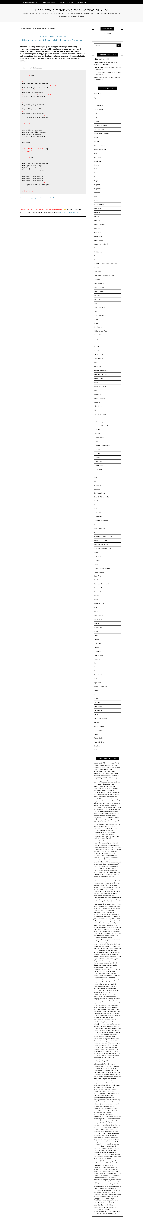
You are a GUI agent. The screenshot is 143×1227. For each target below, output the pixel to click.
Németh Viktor (99, 588)
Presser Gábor (99, 655)
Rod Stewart (98, 675)
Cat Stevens (98, 252)
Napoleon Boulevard (101, 584)
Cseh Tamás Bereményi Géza (104, 276)
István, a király (98, 422)
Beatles (96, 173)
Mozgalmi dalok (99, 572)
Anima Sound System (101, 133)
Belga (96, 181)
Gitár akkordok (81, 2)
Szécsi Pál (97, 702)
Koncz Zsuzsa (98, 505)
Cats (95, 256)
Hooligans (97, 394)
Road (95, 671)
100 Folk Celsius (99, 94)
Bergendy (44, 36)
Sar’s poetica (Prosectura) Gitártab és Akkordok (107, 73)
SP (94, 694)
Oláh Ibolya (98, 619)
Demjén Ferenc (99, 291)
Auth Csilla (97, 157)
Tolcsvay (96, 722)
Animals (96, 137)
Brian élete (97, 232)
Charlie (96, 260)
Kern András (98, 469)
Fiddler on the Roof (100, 331)
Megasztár (97, 560)
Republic (97, 667)
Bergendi (97, 185)
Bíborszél (97, 193)
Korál (95, 509)
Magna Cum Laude (100, 540)
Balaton (96, 165)
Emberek (97, 323)
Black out (97, 200)
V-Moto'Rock (98, 730)
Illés (95, 410)
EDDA (96, 311)
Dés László (97, 299)
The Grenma (98, 710)
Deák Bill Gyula (99, 283)
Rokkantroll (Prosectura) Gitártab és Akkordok (107, 78)
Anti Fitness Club (99, 145)
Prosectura (97, 659)
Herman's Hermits (100, 374)
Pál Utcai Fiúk (98, 643)
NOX (95, 607)
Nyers (96, 611)
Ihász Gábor (98, 406)
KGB (95, 477)
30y (95, 98)
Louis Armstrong (99, 528)
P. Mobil (96, 639)
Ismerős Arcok (99, 418)
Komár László (98, 501)
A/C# (28, 149)
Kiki (95, 481)
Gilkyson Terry (98, 355)
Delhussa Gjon (99, 287)
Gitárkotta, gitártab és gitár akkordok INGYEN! (71, 10)
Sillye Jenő (97, 683)
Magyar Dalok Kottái (48, 2)
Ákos (95, 113)
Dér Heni (97, 295)
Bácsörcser (98, 161)
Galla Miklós (98, 347)
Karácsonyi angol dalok (102, 445)
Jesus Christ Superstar (101, 426)
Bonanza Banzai (99, 224)
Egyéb (96, 319)
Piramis (96, 647)
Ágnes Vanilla (98, 110)
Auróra (96, 153)
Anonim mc (98, 141)
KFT (95, 473)
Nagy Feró (97, 576)
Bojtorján (97, 216)
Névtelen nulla (99, 604)
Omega (96, 623)
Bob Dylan (97, 208)
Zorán (96, 750)
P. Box (96, 635)
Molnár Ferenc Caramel (102, 568)
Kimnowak (97, 485)
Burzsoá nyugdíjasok (101, 244)
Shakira (96, 679)
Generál (96, 351)
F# (22, 115)
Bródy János (98, 236)
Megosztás (107, 33)
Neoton (96, 596)
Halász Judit (98, 366)
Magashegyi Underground (103, 536)
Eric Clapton (98, 327)
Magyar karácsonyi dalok (102, 548)
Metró (96, 564)
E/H (39, 149)
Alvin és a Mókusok (100, 125)
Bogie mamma (99, 212)
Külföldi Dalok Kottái (66, 2)
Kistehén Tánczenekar (101, 497)
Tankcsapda (98, 706)
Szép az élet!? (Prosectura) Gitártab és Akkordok (107, 68)
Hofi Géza (97, 390)
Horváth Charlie (99, 398)
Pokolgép (97, 651)
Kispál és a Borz (99, 493)
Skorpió (96, 690)
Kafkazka (97, 434)
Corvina (96, 268)
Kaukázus (97, 457)
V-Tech (96, 734)
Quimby (96, 663)
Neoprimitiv (98, 592)
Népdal (96, 600)
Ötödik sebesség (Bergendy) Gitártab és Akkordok (52, 40)
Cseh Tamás (98, 272)
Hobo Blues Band (100, 386)
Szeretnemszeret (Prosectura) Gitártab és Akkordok (106, 63)
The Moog (97, 714)
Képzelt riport (99, 465)
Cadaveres (97, 248)
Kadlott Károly (99, 430)
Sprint (96, 698)
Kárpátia (97, 449)
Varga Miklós (98, 738)
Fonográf (97, 339)
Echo (95, 303)
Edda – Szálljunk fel (101, 59)
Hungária (97, 402)
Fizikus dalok (98, 335)
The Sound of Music (101, 718)
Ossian (96, 631)
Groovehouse (98, 358)
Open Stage (98, 627)
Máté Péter (98, 556)
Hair (95, 363)
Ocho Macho (98, 615)
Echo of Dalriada (99, 307)
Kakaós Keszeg (99, 438)
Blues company (99, 204)
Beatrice (97, 177)
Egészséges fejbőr (100, 315)
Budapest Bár (99, 240)
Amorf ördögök (99, 129)
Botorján (97, 228)
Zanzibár (97, 746)
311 (95, 102)
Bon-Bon (97, 220)
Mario (96, 552)
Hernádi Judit (98, 378)
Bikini (95, 196)
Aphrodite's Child (100, 149)
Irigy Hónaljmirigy (100, 414)
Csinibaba (97, 279)
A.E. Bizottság (98, 106)
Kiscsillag (97, 489)
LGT (95, 525)
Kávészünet (98, 461)
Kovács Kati (98, 517)
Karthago (97, 453)
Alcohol (96, 121)
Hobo (96, 382)
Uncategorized (99, 726)
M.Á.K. (96, 532)
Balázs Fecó (98, 169)
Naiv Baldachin (99, 580)
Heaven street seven (101, 370)
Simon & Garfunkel (100, 687)
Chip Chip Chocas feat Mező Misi (105, 264)
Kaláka (96, 442)
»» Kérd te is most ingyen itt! (69, 212)
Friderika (97, 343)
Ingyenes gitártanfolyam (30, 2)
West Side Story (99, 742)
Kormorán (97, 513)
